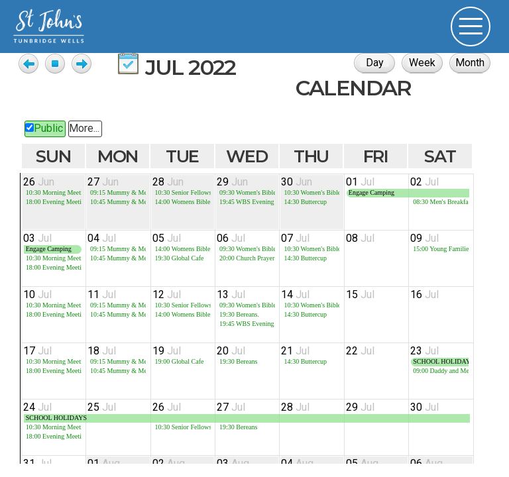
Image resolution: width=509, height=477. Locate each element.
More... (84, 128)
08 (360, 238)
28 (168, 182)
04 (101, 238)
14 (295, 294)
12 (166, 294)
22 (360, 350)
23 (424, 350)
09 (424, 238)
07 (295, 238)
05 (166, 238)
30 (296, 182)
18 (101, 350)
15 (360, 294)
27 (103, 182)
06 (231, 238)
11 (101, 294)
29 (232, 182)
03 (37, 238)
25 (101, 407)
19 (166, 350)
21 (295, 350)
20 (231, 350)
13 (231, 294)
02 (424, 182)
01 (360, 182)
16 (424, 294)
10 (37, 294)
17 (37, 350)
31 (37, 463)
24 (37, 407)
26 (38, 182)
